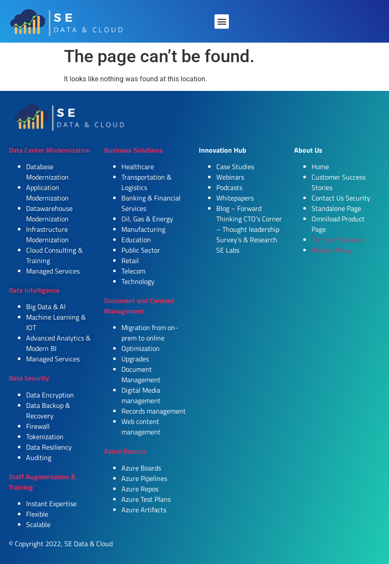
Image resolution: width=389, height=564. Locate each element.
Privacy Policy (332, 250)
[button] (222, 21)
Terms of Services (337, 239)
